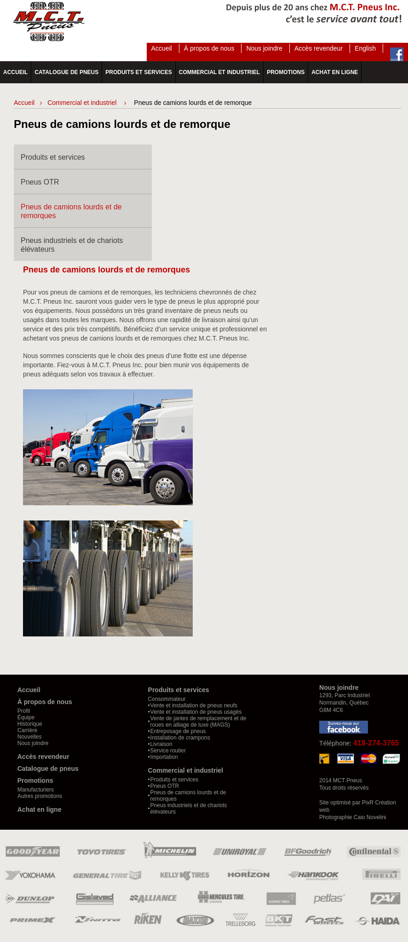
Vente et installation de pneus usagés (196, 712)
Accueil (161, 48)
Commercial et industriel (219, 72)
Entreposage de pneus (178, 731)
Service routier (168, 750)
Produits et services (138, 72)
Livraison (161, 744)
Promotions (286, 72)
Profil (23, 711)
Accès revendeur (318, 48)
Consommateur (167, 699)
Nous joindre (264, 48)
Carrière (27, 730)
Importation (164, 757)
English (365, 48)
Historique (29, 724)
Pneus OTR (40, 182)
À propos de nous (209, 48)
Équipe (25, 717)
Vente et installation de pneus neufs (193, 705)
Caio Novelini (370, 817)
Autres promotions (39, 796)
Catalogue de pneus (66, 72)
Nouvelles (29, 737)
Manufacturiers (35, 789)
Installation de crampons (180, 737)
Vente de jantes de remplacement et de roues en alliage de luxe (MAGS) (198, 721)
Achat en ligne (334, 72)
